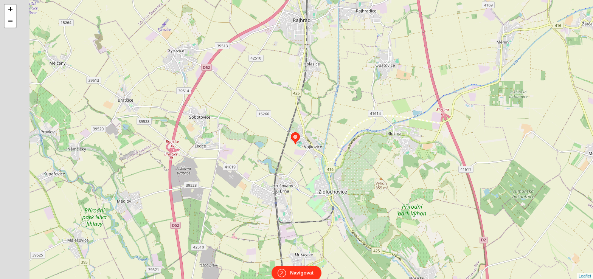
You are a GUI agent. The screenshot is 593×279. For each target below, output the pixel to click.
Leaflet (585, 269)
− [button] (10, 22)
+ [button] (10, 10)
